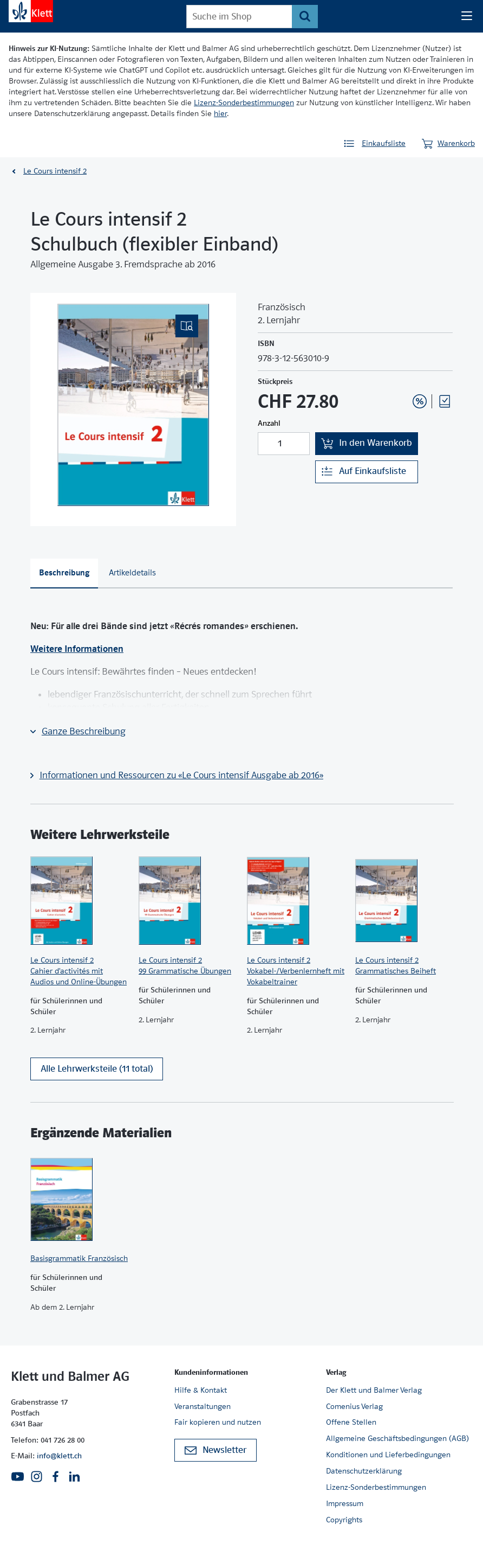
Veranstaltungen (202, 1406)
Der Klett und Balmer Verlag (374, 1390)
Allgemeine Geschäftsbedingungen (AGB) (397, 1438)
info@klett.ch (59, 1456)
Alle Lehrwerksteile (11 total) (97, 1068)
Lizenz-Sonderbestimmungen (244, 102)
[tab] (64, 574)
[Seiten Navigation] (467, 16)
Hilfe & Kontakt (200, 1390)
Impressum (344, 1503)
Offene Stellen (351, 1422)
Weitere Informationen (76, 649)
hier (220, 113)
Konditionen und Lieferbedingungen (388, 1454)
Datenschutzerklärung (364, 1471)
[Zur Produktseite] (79, 901)
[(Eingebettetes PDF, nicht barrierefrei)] (133, 405)
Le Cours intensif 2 (55, 171)
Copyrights (344, 1520)
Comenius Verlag (354, 1406)
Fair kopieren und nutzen (217, 1422)
